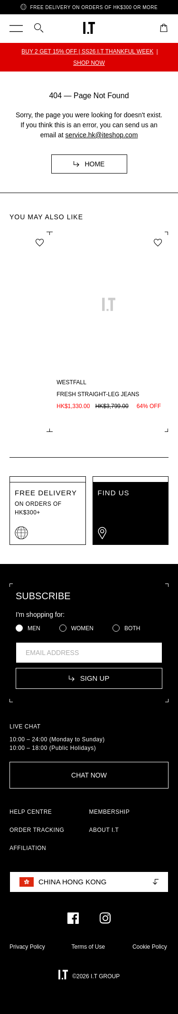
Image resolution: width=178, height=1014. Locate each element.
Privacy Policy (27, 946)
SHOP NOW (88, 63)
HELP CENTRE (30, 812)
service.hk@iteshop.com (102, 135)
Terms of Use (88, 946)
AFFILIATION (27, 848)
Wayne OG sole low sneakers (64, 394)
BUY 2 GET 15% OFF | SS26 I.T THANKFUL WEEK (87, 51)
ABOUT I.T (104, 830)
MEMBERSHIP (109, 812)
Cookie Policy (149, 946)
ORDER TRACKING (36, 830)
